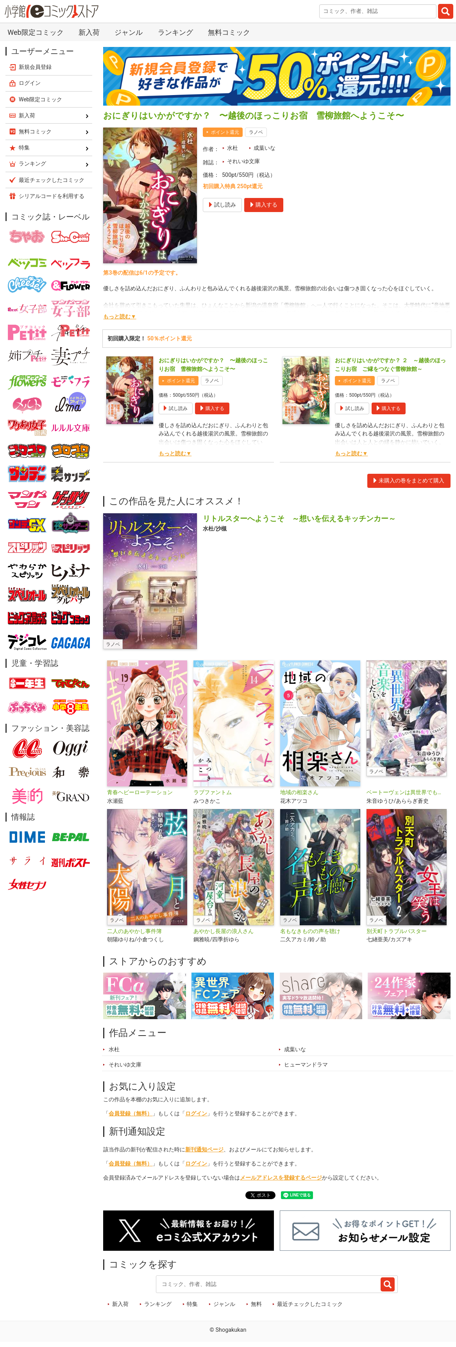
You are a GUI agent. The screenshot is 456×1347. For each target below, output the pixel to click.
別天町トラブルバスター (397, 931)
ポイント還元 (225, 132)
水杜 (232, 148)
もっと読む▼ (119, 316)
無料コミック (229, 32)
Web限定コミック (35, 32)
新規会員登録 (35, 67)
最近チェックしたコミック (310, 1304)
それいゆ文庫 (243, 161)
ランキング (175, 32)
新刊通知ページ (204, 1149)
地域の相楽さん (299, 792)
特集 (192, 1304)
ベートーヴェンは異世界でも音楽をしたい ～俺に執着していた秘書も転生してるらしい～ (407, 792)
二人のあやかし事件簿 (134, 931)
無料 (256, 1304)
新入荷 (89, 32)
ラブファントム (212, 792)
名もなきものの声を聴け (310, 931)
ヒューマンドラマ (306, 1064)
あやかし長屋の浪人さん (223, 931)
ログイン (196, 1113)
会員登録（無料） (130, 1113)
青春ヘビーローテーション (140, 792)
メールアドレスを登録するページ (281, 1177)
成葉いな (264, 148)
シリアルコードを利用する (51, 196)
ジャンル (128, 32)
